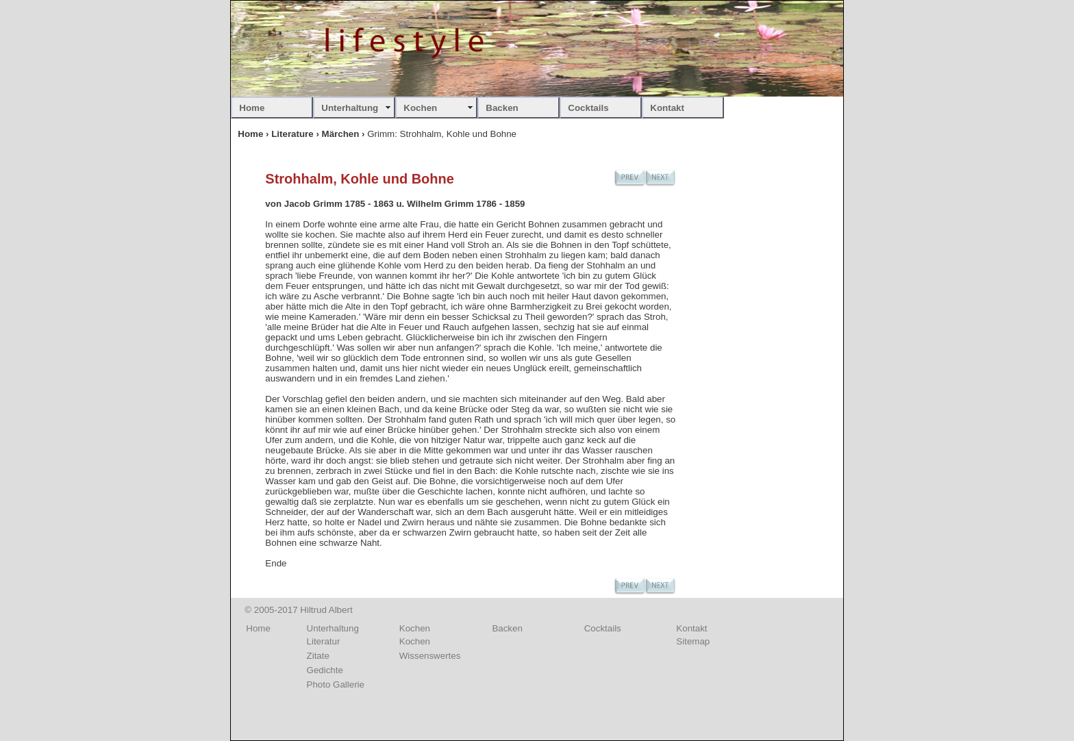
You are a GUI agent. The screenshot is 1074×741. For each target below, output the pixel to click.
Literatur (323, 641)
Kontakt (667, 108)
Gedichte (325, 670)
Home (251, 108)
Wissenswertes (430, 656)
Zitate (318, 656)
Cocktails (588, 108)
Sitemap (693, 641)
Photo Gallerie (335, 684)
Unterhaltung (349, 108)
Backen (502, 108)
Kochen (420, 108)
